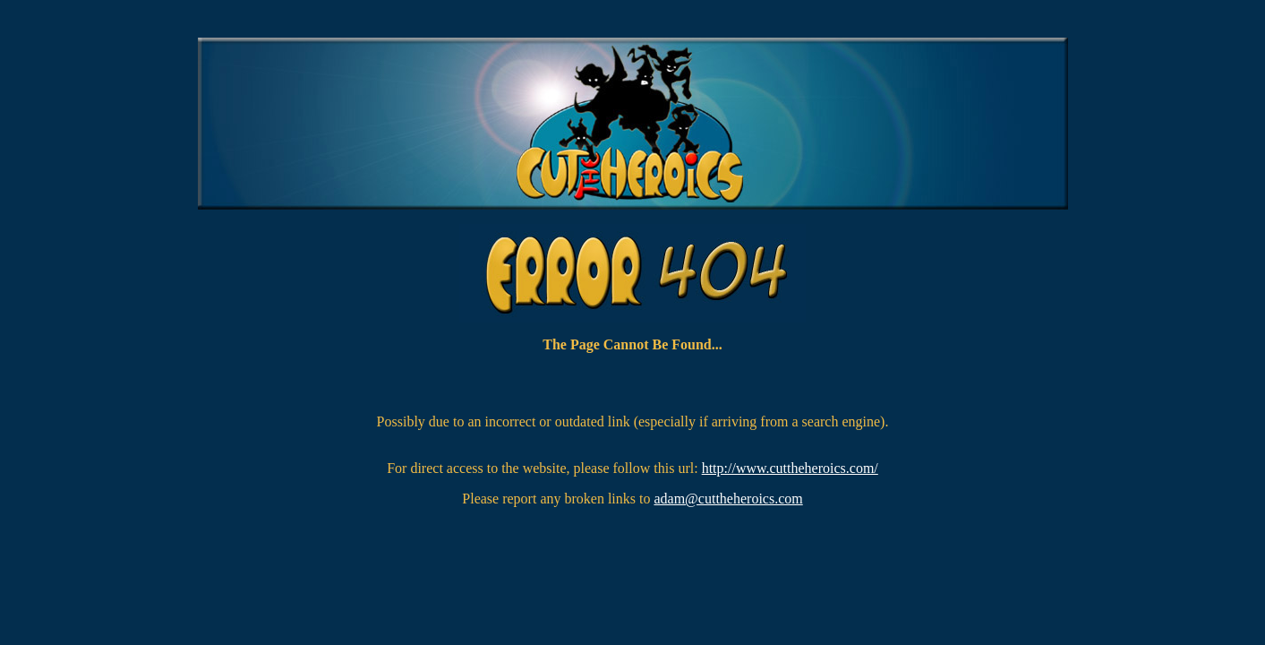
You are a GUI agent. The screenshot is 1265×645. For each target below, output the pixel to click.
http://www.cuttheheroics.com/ (790, 468)
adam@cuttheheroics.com (728, 498)
